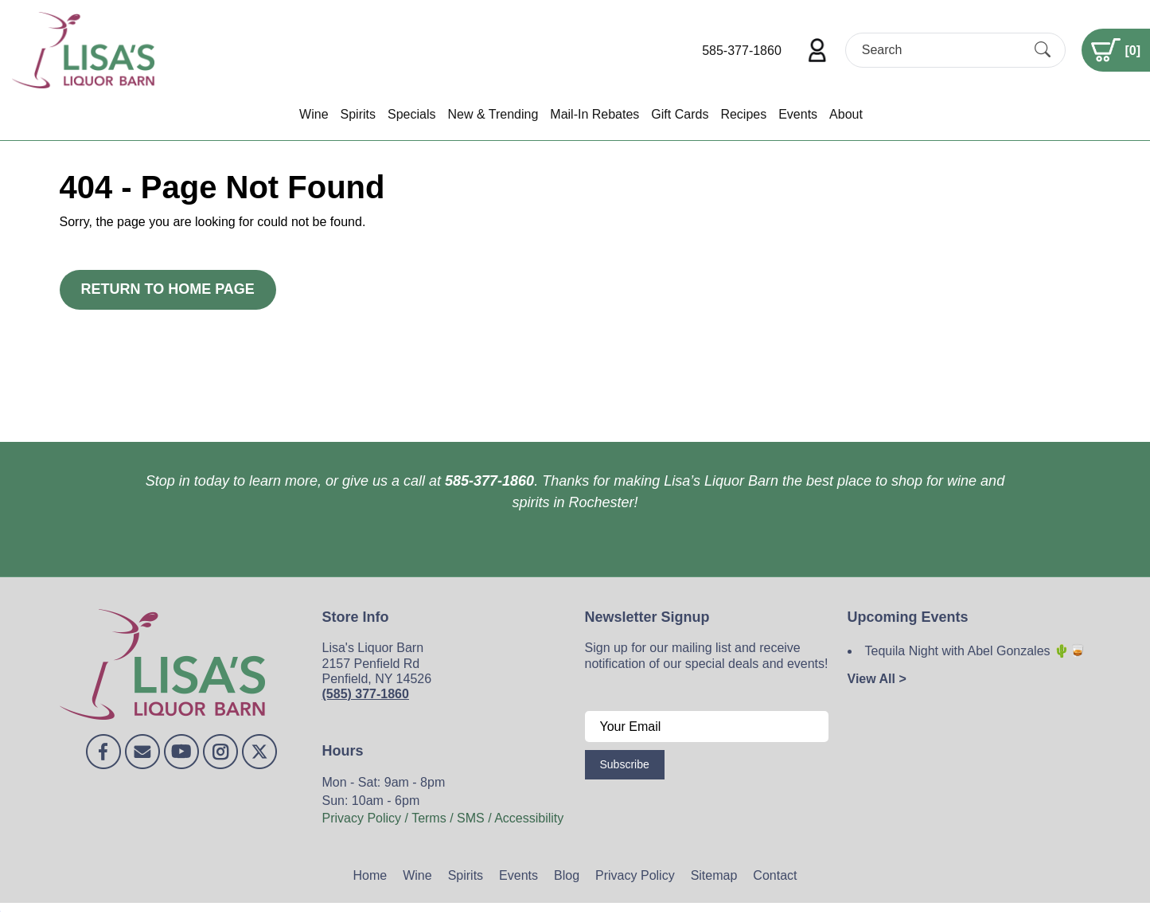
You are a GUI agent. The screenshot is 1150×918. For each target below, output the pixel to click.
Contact (775, 875)
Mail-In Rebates (594, 114)
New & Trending (492, 114)
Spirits (358, 114)
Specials (411, 114)
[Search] (941, 49)
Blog (566, 875)
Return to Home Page (168, 289)
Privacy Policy (635, 875)
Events (797, 114)
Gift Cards (679, 114)
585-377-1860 (742, 50)
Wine (313, 114)
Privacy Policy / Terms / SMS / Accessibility (443, 818)
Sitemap (714, 875)
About (846, 114)
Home (370, 875)
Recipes (743, 114)
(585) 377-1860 (365, 694)
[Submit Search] (1042, 50)
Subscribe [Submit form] (624, 764)
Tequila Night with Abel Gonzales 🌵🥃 (975, 651)
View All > (877, 679)
